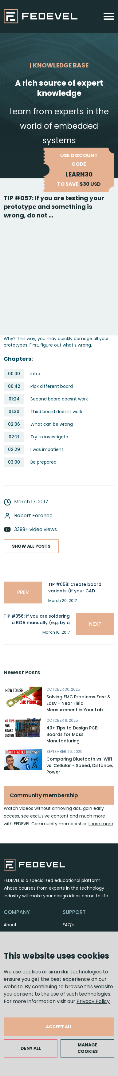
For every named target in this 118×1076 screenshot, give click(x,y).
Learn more (100, 824)
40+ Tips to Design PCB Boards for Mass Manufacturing (72, 734)
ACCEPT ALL (59, 1027)
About (10, 925)
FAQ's (68, 925)
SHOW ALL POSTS (31, 546)
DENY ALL (31, 1048)
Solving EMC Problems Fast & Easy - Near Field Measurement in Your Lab (78, 703)
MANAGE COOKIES (87, 1048)
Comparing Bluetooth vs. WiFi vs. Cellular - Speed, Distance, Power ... (79, 765)
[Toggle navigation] (109, 16)
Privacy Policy (93, 1001)
